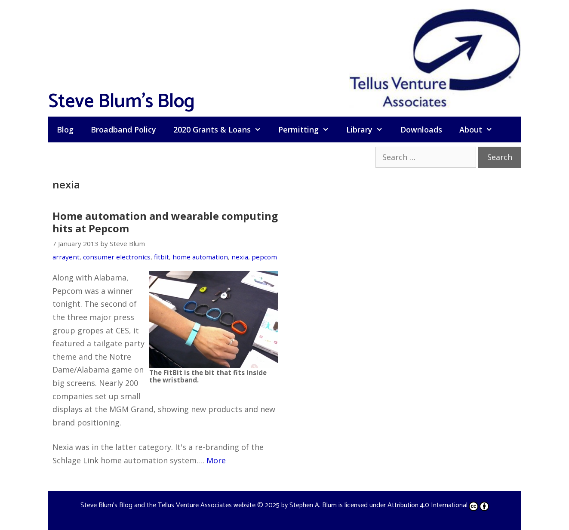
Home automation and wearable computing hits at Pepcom (165, 222)
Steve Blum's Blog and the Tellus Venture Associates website (167, 505)
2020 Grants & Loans (221, 129)
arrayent (66, 257)
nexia (239, 257)
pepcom (264, 257)
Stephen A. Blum (313, 505)
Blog (65, 129)
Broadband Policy (123, 129)
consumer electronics (117, 257)
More (216, 460)
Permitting (308, 129)
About (480, 129)
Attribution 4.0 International (438, 505)
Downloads (421, 129)
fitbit (161, 257)
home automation (200, 257)
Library (368, 129)
